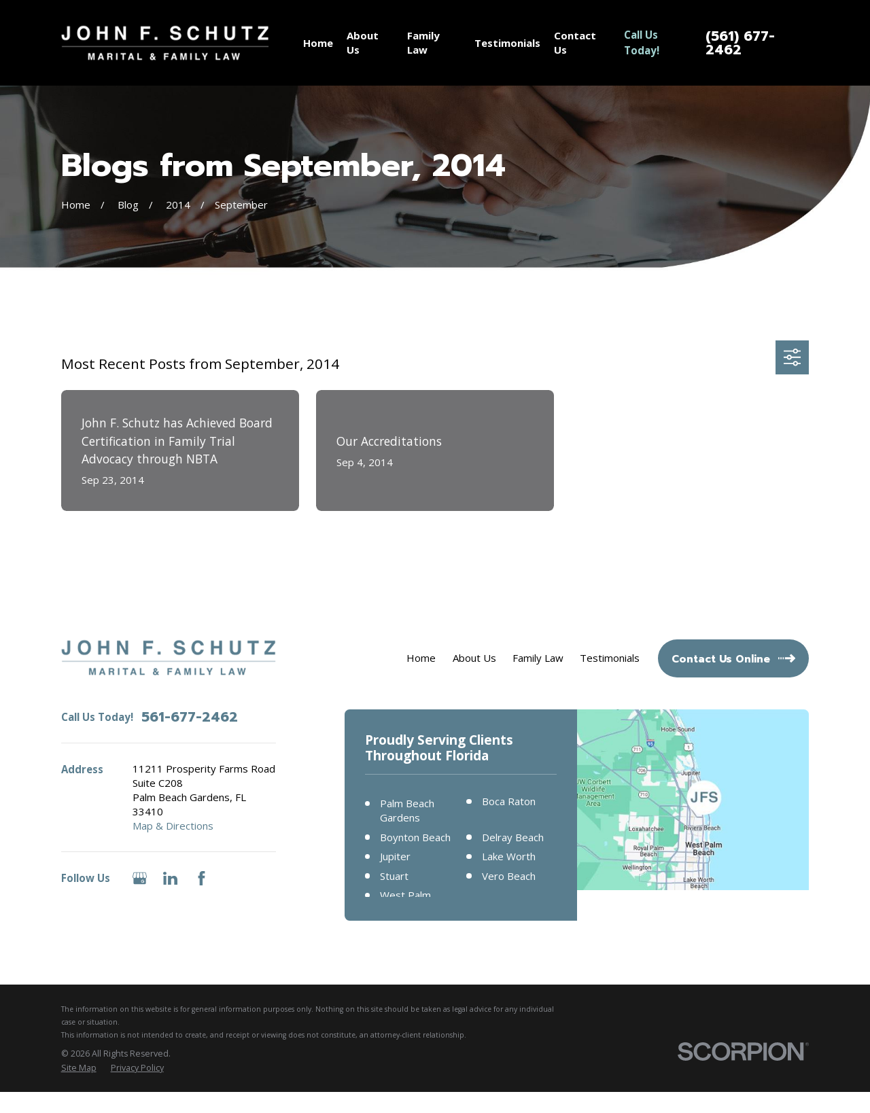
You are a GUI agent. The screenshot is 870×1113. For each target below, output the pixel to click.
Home (421, 658)
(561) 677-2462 (740, 42)
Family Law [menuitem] (423, 42)
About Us (474, 658)
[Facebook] (201, 878)
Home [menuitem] (318, 43)
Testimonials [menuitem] (507, 43)
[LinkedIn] (170, 878)
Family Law (537, 658)
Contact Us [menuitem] (575, 42)
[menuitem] (79, 1068)
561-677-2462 (189, 717)
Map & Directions (173, 825)
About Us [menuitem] (363, 42)
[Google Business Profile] (140, 878)
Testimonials (610, 658)
